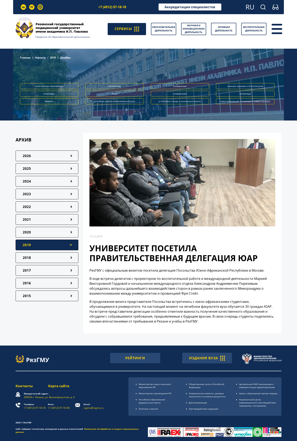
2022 (27, 206)
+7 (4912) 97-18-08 (59, 406)
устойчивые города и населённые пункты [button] (180, 101)
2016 (27, 283)
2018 (27, 257)
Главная (25, 57)
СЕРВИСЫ (127, 29)
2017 (27, 270)
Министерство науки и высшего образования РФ (155, 386)
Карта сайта (58, 386)
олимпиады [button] (49, 93)
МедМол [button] (49, 101)
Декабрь (65, 57)
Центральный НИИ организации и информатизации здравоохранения (257, 386)
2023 (27, 194)
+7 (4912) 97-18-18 (112, 7)
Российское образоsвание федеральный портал (152, 401)
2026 (27, 156)
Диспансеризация (198, 402)
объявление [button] (114, 86)
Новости (40, 57)
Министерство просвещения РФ (155, 393)
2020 (27, 232)
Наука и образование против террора (258, 393)
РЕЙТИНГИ (135, 358)
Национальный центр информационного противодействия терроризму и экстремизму (257, 402)
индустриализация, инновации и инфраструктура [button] (245, 101)
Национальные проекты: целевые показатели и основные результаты (207, 395)
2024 (27, 181)
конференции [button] (180, 86)
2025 (27, 168)
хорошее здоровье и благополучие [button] (245, 86)
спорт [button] (114, 93)
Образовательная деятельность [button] (163, 28)
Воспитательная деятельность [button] (253, 28)
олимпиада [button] (245, 93)
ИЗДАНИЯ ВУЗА (207, 358)
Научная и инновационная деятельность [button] (193, 29)
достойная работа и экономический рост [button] (114, 101)
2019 (53, 57)
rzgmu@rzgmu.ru (93, 406)
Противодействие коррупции (203, 408)
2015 (27, 296)
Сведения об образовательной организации (62, 37)
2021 (27, 219)
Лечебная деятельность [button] (223, 28)
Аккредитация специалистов (189, 7)
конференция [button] (180, 93)
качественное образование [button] (49, 86)
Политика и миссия (148, 408)
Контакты (24, 386)
